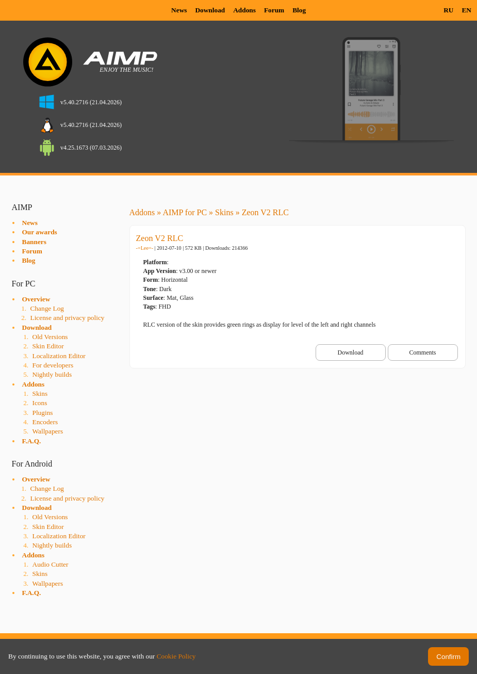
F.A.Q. (31, 441)
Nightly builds (52, 374)
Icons (39, 403)
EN (466, 10)
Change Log (47, 308)
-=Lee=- (145, 248)
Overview (36, 299)
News (179, 10)
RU (448, 10)
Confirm (448, 657)
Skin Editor (48, 346)
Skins (40, 393)
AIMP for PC (184, 212)
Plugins (42, 412)
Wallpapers (47, 431)
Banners (34, 242)
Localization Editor (59, 356)
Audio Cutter (50, 564)
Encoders (45, 422)
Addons (244, 10)
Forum (274, 10)
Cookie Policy (176, 656)
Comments (422, 352)
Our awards (39, 232)
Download (210, 10)
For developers (53, 365)
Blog (299, 10)
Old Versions (50, 337)
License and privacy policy (67, 318)
